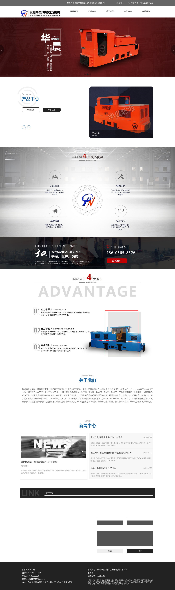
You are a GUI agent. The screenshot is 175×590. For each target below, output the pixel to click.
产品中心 (92, 11)
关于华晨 (110, 11)
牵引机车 (51, 110)
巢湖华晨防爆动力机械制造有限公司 (112, 569)
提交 (140, 551)
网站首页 (74, 11)
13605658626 (146, 3)
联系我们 (120, 3)
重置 (110, 551)
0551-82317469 (34, 573)
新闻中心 (128, 11)
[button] (85, 74)
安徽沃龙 (101, 576)
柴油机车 (31, 109)
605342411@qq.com (36, 579)
